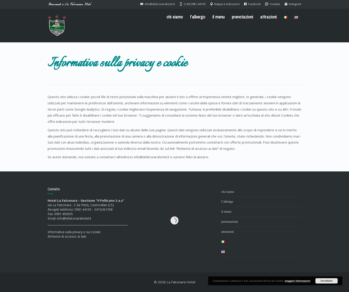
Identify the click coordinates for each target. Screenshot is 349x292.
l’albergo (197, 17)
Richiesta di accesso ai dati (67, 236)
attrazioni (268, 17)
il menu (218, 17)
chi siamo (174, 17)
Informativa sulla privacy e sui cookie (74, 232)
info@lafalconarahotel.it (74, 218)
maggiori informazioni (297, 281)
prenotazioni (242, 17)
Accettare (327, 280)
